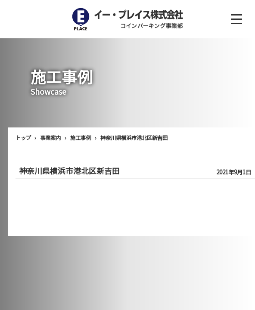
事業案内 (50, 138)
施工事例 (80, 138)
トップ (23, 138)
